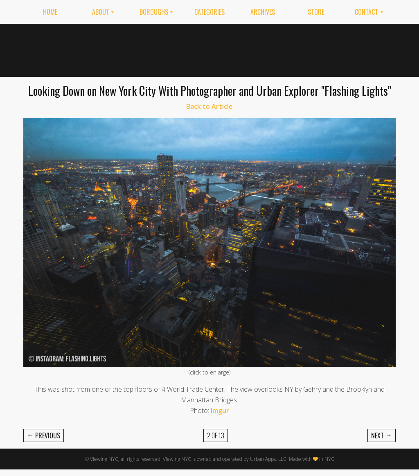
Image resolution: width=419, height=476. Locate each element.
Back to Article (209, 106)
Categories (209, 12)
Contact (366, 12)
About (100, 12)
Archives (262, 12)
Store (316, 12)
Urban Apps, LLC (268, 459)
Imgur (220, 410)
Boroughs (154, 12)
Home (50, 12)
